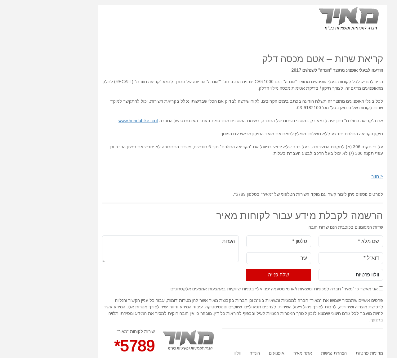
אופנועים (232, 353)
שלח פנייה (234, 274)
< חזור (333, 176)
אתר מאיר (258, 353)
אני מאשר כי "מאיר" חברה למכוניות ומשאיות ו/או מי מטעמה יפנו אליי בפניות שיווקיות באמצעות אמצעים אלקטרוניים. (232, 288)
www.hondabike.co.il (94, 120)
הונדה (211, 353)
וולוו (193, 353)
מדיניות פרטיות (325, 353)
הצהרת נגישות (290, 353)
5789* (90, 346)
